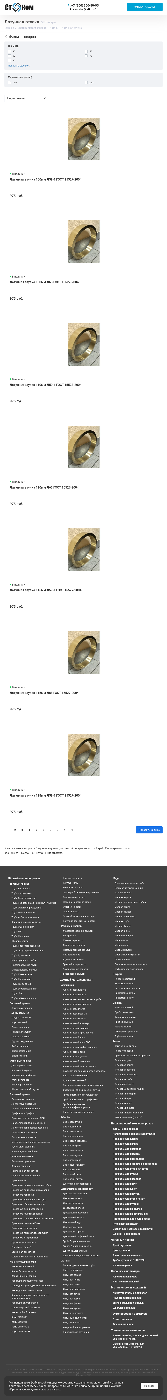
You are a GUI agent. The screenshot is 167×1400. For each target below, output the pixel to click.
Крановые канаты (72, 878)
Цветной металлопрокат (76, 979)
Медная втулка (123, 897)
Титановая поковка (125, 1069)
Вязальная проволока (23, 1161)
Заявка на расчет (144, 6)
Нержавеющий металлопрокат (132, 1123)
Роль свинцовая (123, 1026)
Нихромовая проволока (127, 988)
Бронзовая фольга (73, 1150)
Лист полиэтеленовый (126, 1281)
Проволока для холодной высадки (30, 1190)
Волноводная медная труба (129, 883)
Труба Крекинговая (22, 974)
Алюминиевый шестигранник (79, 1066)
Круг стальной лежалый (127, 1297)
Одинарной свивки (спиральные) (81, 892)
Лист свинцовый (124, 1022)
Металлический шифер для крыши (31, 1142)
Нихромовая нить (124, 983)
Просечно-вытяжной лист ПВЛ (28, 1118)
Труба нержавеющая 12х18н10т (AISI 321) (34, 903)
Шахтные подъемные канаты (79, 921)
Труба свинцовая (124, 1036)
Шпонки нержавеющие (126, 1233)
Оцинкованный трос (74, 897)
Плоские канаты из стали (77, 902)
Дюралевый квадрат (74, 1217)
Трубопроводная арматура (129, 1313)
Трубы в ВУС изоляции (24, 998)
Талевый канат (71, 911)
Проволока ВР (19, 1180)
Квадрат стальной (21, 1017)
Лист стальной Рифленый (26, 1108)
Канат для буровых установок (27, 1280)
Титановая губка (123, 1060)
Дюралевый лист (72, 1227)
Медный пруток (123, 950)
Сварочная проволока (23, 1252)
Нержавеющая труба (125, 1173)
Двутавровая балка (22, 1065)
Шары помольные (21, 1051)
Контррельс (69, 935)
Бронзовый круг (71, 1169)
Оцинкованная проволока (26, 1175)
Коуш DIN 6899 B (20, 1326)
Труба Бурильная (21, 955)
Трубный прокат (19, 883)
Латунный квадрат (73, 1313)
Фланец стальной (123, 1324)
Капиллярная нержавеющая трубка (134, 1133)
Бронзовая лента (72, 1126)
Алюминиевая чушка (74, 1018)
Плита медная (122, 959)
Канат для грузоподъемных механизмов (34, 1285)
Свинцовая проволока (126, 1031)
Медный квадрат (124, 935)
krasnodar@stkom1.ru (85, 9)
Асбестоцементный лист (25, 1151)
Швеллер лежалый (124, 1307)
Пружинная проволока (24, 1242)
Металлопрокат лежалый (128, 1287)
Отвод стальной (122, 1319)
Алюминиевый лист (74, 1037)
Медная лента (122, 907)
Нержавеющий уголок (126, 1203)
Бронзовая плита (72, 1131)
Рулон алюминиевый (74, 1080)
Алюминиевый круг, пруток (78, 1032)
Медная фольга (123, 926)
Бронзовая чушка (72, 1155)
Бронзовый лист (72, 1174)
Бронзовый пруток (73, 1179)
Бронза (65, 1117)
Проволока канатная (23, 1194)
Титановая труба (123, 1079)
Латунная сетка (71, 1294)
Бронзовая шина (72, 1160)
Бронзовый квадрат (73, 1164)
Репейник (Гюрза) (21, 1247)
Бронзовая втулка (72, 1122)
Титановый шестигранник (129, 1112)
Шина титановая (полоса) (128, 1117)
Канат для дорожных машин (27, 1290)
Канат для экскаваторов (25, 1302)
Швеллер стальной (22, 1084)
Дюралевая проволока (75, 1212)
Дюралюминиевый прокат (77, 1188)
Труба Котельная (20, 936)
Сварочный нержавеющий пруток (133, 1228)
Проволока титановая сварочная (132, 1055)
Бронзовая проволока (75, 1141)
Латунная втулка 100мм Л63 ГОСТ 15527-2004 (44, 282)
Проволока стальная (22, 1156)
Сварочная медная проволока (131, 964)
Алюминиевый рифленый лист (80, 1047)
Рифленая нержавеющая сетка (131, 1218)
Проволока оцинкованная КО (27, 1209)
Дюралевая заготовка (75, 1193)
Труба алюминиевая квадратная (80, 1094)
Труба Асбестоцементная (25, 917)
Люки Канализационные (127, 1255)
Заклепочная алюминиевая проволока (84, 1071)
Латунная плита (71, 1284)
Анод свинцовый (124, 1007)
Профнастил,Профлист (24, 1113)
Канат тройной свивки (24, 1312)
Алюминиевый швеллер (76, 1061)
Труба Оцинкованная (23, 926)
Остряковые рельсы (74, 945)
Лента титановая (124, 1050)
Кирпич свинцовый (125, 1017)
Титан (116, 1041)
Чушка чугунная (122, 1265)
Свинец (117, 1002)
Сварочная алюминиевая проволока (83, 1085)
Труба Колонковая (21, 979)
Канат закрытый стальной (26, 1307)
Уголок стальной (21, 1080)
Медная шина (122, 931)
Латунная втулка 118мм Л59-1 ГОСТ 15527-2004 (45, 795)
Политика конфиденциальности (86, 1386)
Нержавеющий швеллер (127, 1208)
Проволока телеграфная (24, 1228)
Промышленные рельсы (76, 950)
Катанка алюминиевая (75, 1075)
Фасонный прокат (20, 1060)
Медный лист (122, 945)
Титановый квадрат (125, 1093)
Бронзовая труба (72, 1145)
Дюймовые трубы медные (129, 888)
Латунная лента (71, 1279)
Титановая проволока (126, 1074)
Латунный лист (71, 1322)
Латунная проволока (74, 1289)
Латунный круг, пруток (75, 1317)
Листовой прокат (20, 1094)
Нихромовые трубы (125, 993)
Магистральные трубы (24, 960)
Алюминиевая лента (74, 989)
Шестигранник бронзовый (77, 1183)
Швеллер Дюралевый (75, 1250)
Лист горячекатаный (23, 1099)
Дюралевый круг (72, 1222)
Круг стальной (19, 1022)
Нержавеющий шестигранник (130, 1213)
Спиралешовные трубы (24, 969)
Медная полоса (123, 911)
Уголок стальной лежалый (128, 1302)
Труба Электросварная (24, 898)
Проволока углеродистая (25, 1237)
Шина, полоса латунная (76, 1332)
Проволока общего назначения (28, 1204)
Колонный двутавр (22, 1070)
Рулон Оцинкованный (23, 1146)
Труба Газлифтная (21, 984)
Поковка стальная (21, 1031)
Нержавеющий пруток (126, 1193)
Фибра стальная (20, 1046)
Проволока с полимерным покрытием (32, 1218)
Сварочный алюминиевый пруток (81, 1090)
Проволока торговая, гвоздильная (30, 1233)
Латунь (65, 1260)
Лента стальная (20, 1027)
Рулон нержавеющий (125, 1223)
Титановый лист (123, 1103)
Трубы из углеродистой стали (28, 950)
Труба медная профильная (129, 969)
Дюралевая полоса (73, 1208)
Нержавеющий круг (125, 1183)
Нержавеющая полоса (126, 1153)
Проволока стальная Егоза (26, 1223)
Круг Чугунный (121, 1250)
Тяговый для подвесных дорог (79, 916)
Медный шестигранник (127, 954)
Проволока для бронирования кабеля (32, 1185)
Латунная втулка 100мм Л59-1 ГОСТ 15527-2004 (45, 179)
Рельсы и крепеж (71, 926)
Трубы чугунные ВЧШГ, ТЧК (129, 1260)
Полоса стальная (21, 1036)
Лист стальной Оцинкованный (28, 1123)
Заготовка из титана (126, 1046)
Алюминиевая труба (74, 1009)
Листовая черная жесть (24, 1132)
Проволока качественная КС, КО (29, 1199)
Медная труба (122, 921)
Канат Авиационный (23, 1266)
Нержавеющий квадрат (127, 1178)
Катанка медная (123, 892)
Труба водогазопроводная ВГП (28, 907)
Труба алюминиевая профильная (81, 1099)
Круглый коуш (70, 882)
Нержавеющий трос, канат (129, 1198)
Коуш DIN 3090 (19, 1317)
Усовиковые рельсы (74, 973)
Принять (149, 1386)
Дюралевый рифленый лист (78, 1236)
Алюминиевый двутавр (76, 1023)
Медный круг (122, 940)
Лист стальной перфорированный (30, 1127)
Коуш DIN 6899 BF (21, 1331)
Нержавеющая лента (125, 1138)
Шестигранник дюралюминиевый (81, 1255)
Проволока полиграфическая (27, 1213)
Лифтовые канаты (73, 887)
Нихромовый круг (124, 997)
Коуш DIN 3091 (19, 1322)
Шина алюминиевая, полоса (78, 1112)
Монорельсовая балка (24, 1075)
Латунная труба (71, 1298)
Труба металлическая (23, 912)
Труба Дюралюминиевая (76, 1241)
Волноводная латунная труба (79, 1265)
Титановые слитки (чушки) (129, 1089)
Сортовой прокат (20, 1003)
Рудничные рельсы (73, 959)
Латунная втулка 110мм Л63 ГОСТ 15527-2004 (44, 487)
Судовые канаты (72, 906)
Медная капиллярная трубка (130, 902)
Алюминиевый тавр (74, 1051)
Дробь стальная (20, 1012)
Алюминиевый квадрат (76, 1028)
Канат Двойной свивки (24, 1276)
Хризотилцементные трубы (26, 922)
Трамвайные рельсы (74, 964)
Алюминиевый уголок (75, 1056)
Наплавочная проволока (25, 1170)
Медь (116, 878)
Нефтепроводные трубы (24, 965)
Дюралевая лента (73, 1198)
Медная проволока (125, 916)
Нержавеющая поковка (127, 1148)
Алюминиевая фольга (75, 1013)
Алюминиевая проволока (77, 1004)
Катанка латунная (73, 1270)
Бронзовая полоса (73, 1136)
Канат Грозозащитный (24, 1271)
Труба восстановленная (24, 988)
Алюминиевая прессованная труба (82, 999)
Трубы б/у (17, 993)
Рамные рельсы (72, 954)
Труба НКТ (17, 931)
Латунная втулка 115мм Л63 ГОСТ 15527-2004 (44, 693)
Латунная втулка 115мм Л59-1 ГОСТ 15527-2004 (45, 590)
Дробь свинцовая (124, 1012)
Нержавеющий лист (125, 1188)
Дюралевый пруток (73, 1231)
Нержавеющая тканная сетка (130, 1168)
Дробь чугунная (122, 1245)
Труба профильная (22, 893)
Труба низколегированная (26, 945)
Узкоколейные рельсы (75, 969)
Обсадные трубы (21, 941)
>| (72, 829)
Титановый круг (123, 1098)
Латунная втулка (72, 1275)
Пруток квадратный (22, 1041)
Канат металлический (23, 1261)
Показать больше (149, 829)
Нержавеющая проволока (128, 1158)
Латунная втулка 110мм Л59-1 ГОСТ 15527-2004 (45, 385)
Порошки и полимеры (125, 1271)
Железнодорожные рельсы (78, 931)
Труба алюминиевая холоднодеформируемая (76, 1106)
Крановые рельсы (73, 940)
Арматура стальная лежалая (130, 1292)
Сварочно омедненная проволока (30, 1256)
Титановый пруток (124, 1108)
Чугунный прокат (122, 1239)
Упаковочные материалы (128, 1330)
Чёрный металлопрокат (24, 878)
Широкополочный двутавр (26, 1089)
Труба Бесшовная (21, 888)
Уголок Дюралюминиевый (77, 1246)
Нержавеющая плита (125, 1143)
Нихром (117, 974)
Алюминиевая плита (74, 994)
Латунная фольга (72, 1303)
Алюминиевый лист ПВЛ (76, 1042)
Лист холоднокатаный (24, 1103)
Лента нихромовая (125, 978)
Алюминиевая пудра (125, 1276)
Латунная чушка (72, 1308)
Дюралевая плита (73, 1203)
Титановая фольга (124, 1084)
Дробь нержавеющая (125, 1128)
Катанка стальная (21, 1166)
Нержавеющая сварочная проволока (135, 1163)
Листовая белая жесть (24, 1137)
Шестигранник (19, 1055)
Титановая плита (124, 1065)
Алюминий (67, 985)
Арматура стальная (22, 1008)
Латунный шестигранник (76, 1327)
